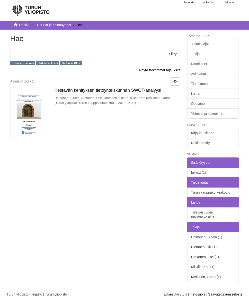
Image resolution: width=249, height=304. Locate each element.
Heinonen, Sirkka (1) (206, 237)
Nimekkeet (199, 64)
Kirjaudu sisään (202, 133)
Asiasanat (198, 74)
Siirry (173, 54)
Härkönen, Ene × (48, 63)
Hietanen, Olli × (71, 63)
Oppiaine (198, 104)
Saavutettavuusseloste (225, 294)
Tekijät (196, 54)
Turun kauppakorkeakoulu (210, 192)
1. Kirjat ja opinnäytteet (53, 25)
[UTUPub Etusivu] (31, 8)
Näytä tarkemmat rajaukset (159, 70)
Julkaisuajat (200, 44)
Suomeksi (189, 2)
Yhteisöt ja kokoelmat (207, 113)
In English (208, 2)
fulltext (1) (198, 172)
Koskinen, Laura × (23, 63)
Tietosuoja (197, 294)
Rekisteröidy (200, 143)
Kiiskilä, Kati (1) (202, 267)
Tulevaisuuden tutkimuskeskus (202, 214)
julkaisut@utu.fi (175, 294)
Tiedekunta (199, 84)
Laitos (195, 94)
